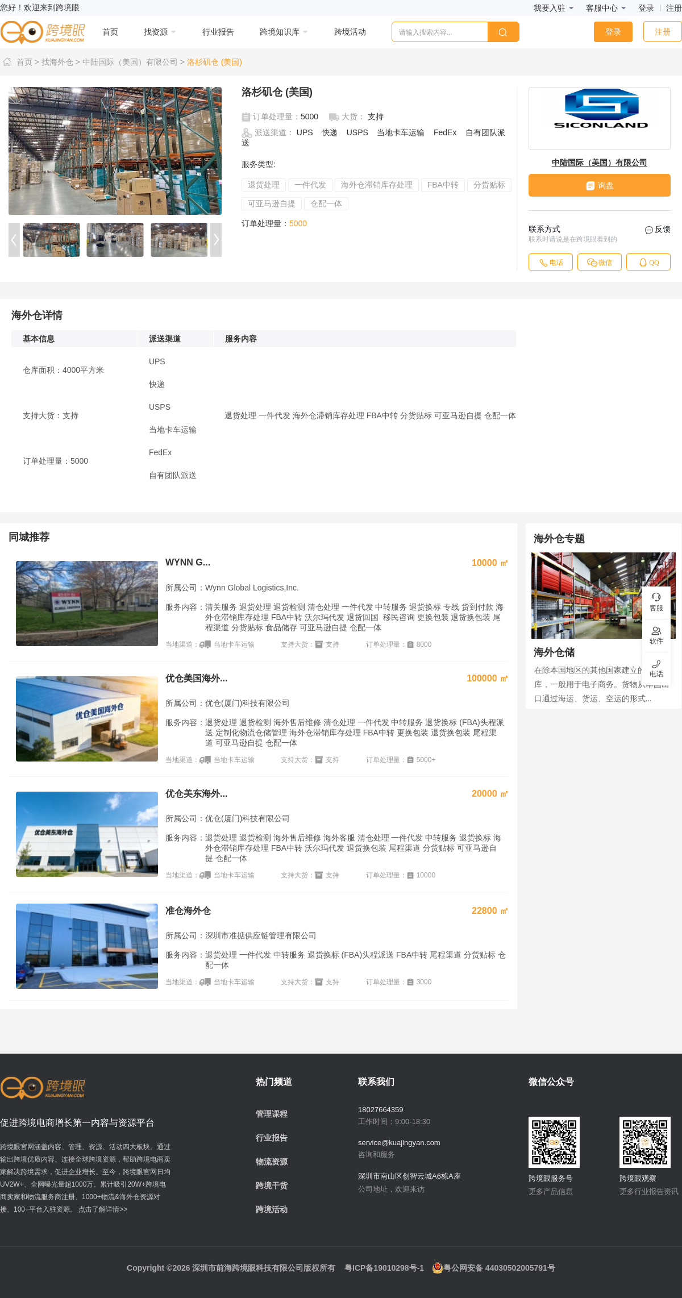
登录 (646, 8)
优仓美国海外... (196, 678)
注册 (674, 8)
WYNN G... (187, 562)
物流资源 (272, 1161)
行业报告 (272, 1137)
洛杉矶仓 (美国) (214, 61)
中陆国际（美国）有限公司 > (133, 61)
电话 (550, 262)
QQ (648, 262)
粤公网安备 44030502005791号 (493, 1268)
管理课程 (272, 1113)
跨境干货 (272, 1185)
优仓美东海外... (196, 793)
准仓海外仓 (188, 911)
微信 (599, 262)
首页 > (20, 61)
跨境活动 (272, 1209)
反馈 (658, 229)
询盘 (600, 185)
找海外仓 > (60, 61)
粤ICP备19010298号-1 (384, 1267)
